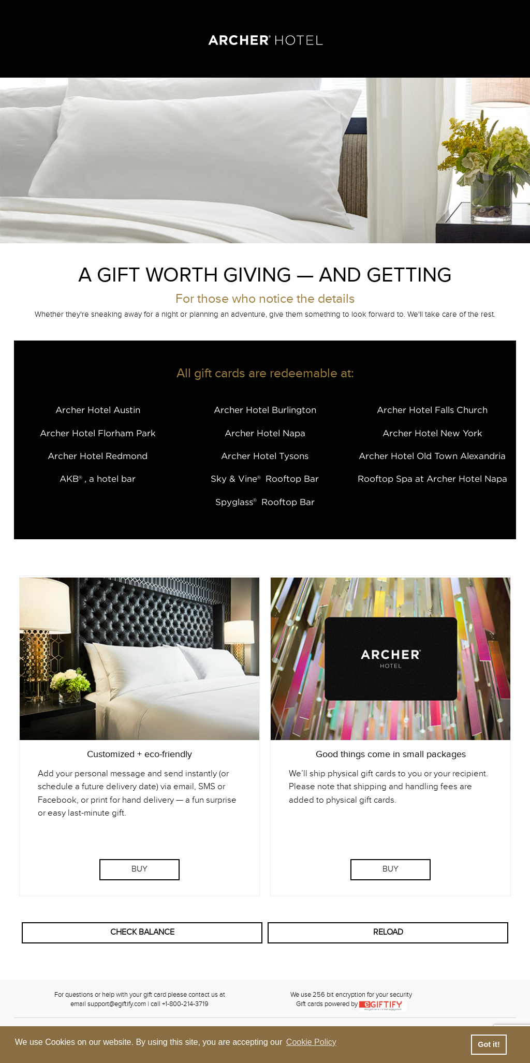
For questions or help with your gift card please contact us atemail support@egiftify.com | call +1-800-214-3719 (139, 1000)
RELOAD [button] (388, 932)
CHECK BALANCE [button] (142, 932)
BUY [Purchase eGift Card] (139, 869)
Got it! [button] (488, 1044)
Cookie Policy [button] (311, 1042)
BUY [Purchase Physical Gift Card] (390, 869)
